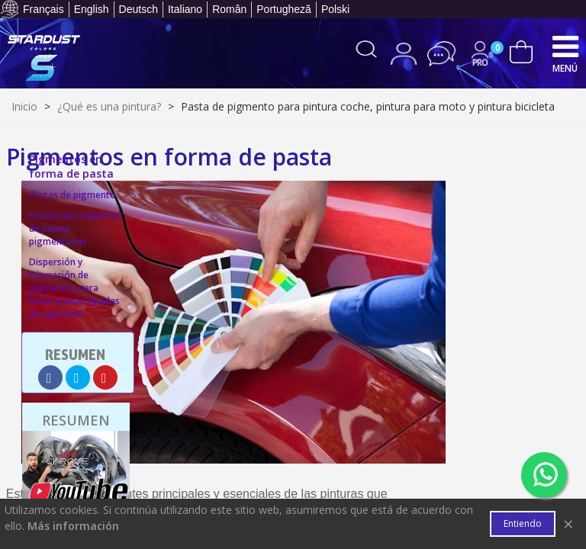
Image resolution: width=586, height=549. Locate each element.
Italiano (185, 9)
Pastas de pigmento (72, 194)
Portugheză (283, 9)
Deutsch (138, 9)
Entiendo (523, 523)
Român (229, 9)
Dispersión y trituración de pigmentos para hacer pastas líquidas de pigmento (74, 287)
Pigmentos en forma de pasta (71, 166)
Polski (335, 9)
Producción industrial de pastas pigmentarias (75, 228)
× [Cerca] (568, 523)
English (91, 9)
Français (43, 9)
